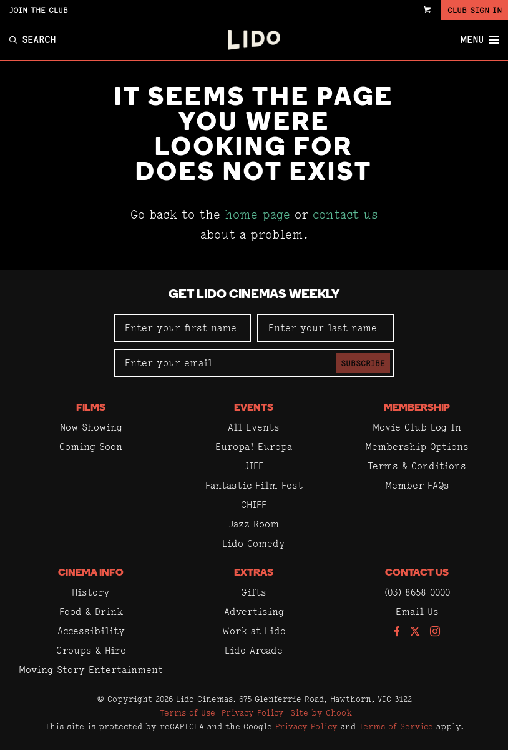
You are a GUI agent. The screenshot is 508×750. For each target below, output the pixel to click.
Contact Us (417, 573)
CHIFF (253, 505)
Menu (479, 40)
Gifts (253, 592)
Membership (417, 408)
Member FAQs (417, 485)
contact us (345, 215)
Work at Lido (254, 631)
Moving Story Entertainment (91, 670)
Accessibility (91, 631)
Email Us (417, 612)
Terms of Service (396, 726)
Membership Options (417, 446)
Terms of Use (187, 713)
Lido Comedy (253, 543)
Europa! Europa (253, 446)
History (91, 592)
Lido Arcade (254, 650)
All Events (254, 427)
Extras (253, 573)
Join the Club (38, 10)
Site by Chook (321, 713)
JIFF (254, 466)
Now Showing (91, 427)
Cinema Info (91, 573)
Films (90, 408)
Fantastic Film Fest (254, 485)
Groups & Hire (91, 650)
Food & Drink (91, 612)
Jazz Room (254, 524)
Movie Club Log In (417, 427)
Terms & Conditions (417, 466)
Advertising (254, 612)
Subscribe (363, 363)
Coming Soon (90, 446)
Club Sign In (474, 10)
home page (257, 215)
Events (253, 408)
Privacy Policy (253, 713)
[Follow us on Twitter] (415, 632)
